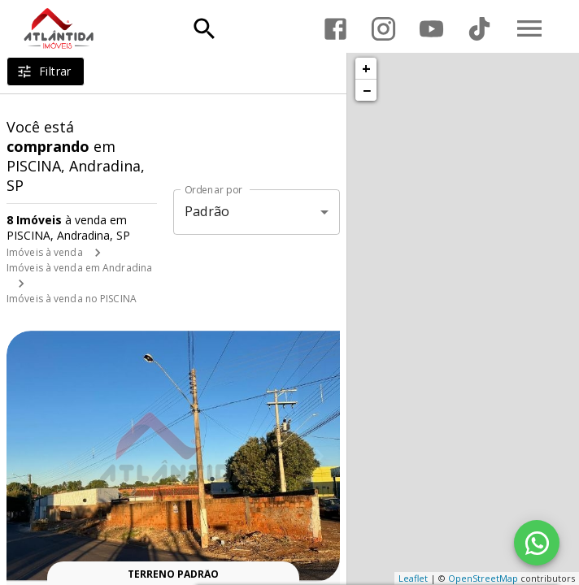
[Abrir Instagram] (383, 29)
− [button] (367, 90)
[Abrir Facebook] (335, 29)
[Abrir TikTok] (479, 29)
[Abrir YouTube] (431, 29)
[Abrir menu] (529, 28)
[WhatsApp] (536, 543)
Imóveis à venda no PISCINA (72, 299)
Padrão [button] (207, 211)
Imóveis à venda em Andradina (79, 268)
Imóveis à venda (45, 252)
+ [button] (366, 68)
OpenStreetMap (483, 578)
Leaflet (413, 578)
